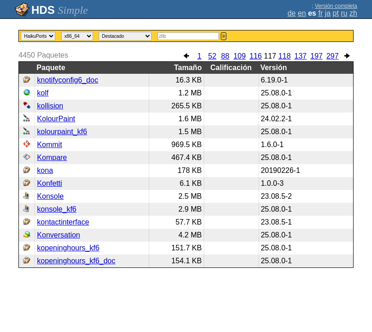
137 (301, 56)
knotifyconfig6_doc (67, 80)
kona (45, 170)
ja (328, 13)
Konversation (58, 235)
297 (332, 56)
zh (353, 13)
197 (316, 56)
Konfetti (49, 183)
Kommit (49, 144)
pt (336, 13)
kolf (42, 93)
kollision (50, 106)
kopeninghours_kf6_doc (76, 261)
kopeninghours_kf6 (68, 248)
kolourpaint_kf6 (62, 132)
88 (225, 56)
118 (284, 56)
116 (255, 56)
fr (320, 13)
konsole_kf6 (56, 209)
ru (344, 13)
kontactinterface (63, 222)
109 (239, 56)
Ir (223, 36)
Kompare (52, 157)
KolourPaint (56, 119)
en (302, 13)
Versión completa (336, 6)
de (292, 13)
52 (212, 56)
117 (270, 56)
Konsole (50, 196)
